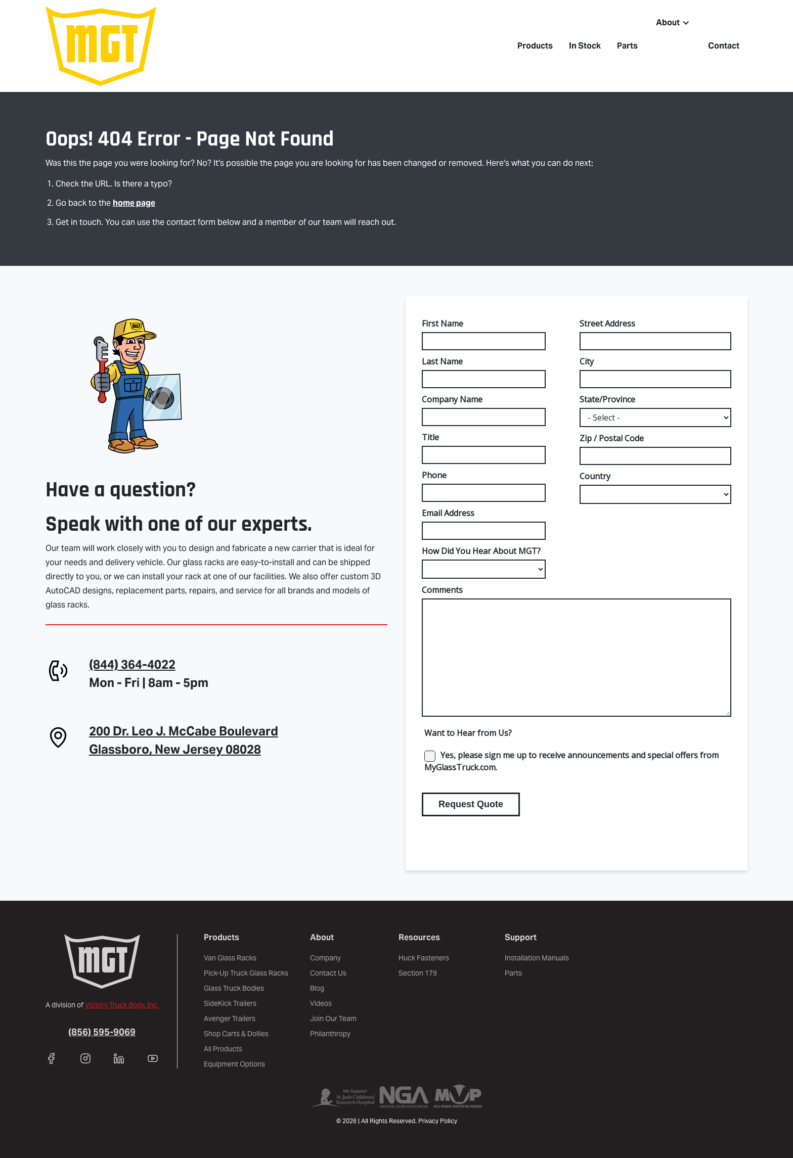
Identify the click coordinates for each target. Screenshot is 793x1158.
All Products (223, 1048)
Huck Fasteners (424, 957)
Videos (321, 1003)
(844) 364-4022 (132, 664)
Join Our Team (333, 1018)
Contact (723, 45)
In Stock (585, 45)
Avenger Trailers (229, 1018)
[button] (673, 22)
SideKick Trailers (230, 1003)
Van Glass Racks (230, 957)
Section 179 (418, 973)
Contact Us (328, 973)
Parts (627, 45)
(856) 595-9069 (102, 1032)
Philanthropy (330, 1033)
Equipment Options (234, 1064)
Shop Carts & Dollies (236, 1033)
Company (325, 957)
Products (535, 45)
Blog (317, 988)
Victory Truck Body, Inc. (122, 1004)
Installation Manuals (537, 957)
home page (134, 203)
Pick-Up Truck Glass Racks (246, 973)
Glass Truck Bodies (234, 988)
